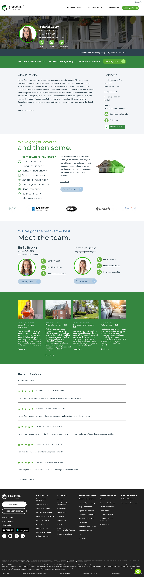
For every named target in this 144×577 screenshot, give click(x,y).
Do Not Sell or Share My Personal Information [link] (34, 573)
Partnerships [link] (113, 8)
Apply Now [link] (104, 524)
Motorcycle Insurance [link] (45, 516)
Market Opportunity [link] (87, 503)
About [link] (60, 499)
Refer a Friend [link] (8, 521)
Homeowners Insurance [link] (41, 500)
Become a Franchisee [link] (87, 499)
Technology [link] (83, 522)
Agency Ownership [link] (86, 511)
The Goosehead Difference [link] (63, 504)
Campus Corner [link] (106, 515)
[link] (13, 8)
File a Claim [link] (6, 525)
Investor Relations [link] (64, 534)
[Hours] (115, 108)
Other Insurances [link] (43, 536)
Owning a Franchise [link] (87, 515)
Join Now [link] (82, 538)
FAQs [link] (59, 524)
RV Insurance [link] (41, 524)
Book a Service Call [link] (14, 511)
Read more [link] (64, 181)
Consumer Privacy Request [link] (90, 573)
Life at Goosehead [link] (107, 507)
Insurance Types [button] (75, 8)
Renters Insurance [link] (43, 532)
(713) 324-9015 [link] (110, 91)
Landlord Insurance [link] (44, 512)
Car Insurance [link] (42, 505)
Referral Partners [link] (128, 499)
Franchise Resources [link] (87, 526)
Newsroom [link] (62, 512)
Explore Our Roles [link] (107, 503)
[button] (138, 571)
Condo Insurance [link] (43, 509)
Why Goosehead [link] (85, 507)
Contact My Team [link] (117, 53)
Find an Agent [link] (7, 517)
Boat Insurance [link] (42, 520)
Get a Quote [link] (131, 8)
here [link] (59, 561)
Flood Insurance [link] (43, 528)
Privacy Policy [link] (5, 573)
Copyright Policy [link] (115, 573)
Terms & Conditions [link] (65, 573)
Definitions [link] (61, 520)
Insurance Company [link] (129, 503)
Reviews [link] (60, 516)
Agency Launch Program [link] (106, 519)
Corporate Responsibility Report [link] (66, 529)
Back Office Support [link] (87, 518)
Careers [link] (103, 499)
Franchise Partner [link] (86, 530)
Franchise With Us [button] (96, 8)
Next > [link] (31, 479)
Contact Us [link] (138, 2)
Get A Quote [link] (115, 61)
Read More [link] (77, 349)
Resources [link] (104, 511)
